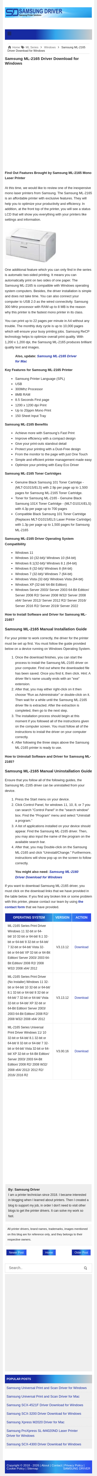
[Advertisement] (48, 117)
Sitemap (32, 1468)
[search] (46, 1268)
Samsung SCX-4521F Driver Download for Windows (44, 1405)
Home (49, 1252)
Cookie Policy (16, 1468)
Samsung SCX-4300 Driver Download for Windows (43, 1444)
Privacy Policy (73, 1465)
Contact (57, 1465)
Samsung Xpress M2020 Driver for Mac (35, 1422)
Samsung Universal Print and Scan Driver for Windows (46, 1388)
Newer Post (16, 1252)
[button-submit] (85, 1268)
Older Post (81, 1252)
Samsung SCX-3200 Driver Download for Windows (43, 1414)
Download (81, 947)
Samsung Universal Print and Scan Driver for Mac (42, 1396)
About (45, 1465)
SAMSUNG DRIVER (76, 1468)
